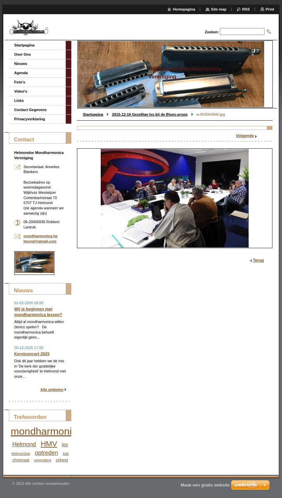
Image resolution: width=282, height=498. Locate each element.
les (65, 444)
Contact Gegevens (30, 110)
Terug (258, 260)
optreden (46, 453)
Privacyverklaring (29, 119)
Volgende (245, 135)
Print (270, 9)
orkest (62, 459)
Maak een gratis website (205, 485)
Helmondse (21, 453)
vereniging (42, 460)
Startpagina (93, 114)
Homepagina (184, 9)
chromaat (20, 460)
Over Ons (22, 54)
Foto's (19, 82)
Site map (219, 9)
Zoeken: (212, 32)
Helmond (24, 444)
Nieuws (20, 64)
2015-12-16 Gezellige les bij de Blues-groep (150, 114)
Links (19, 101)
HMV (49, 444)
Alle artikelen (51, 390)
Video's (20, 91)
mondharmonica (47, 431)
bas (66, 453)
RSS (246, 9)
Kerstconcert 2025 (32, 354)
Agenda (21, 73)
